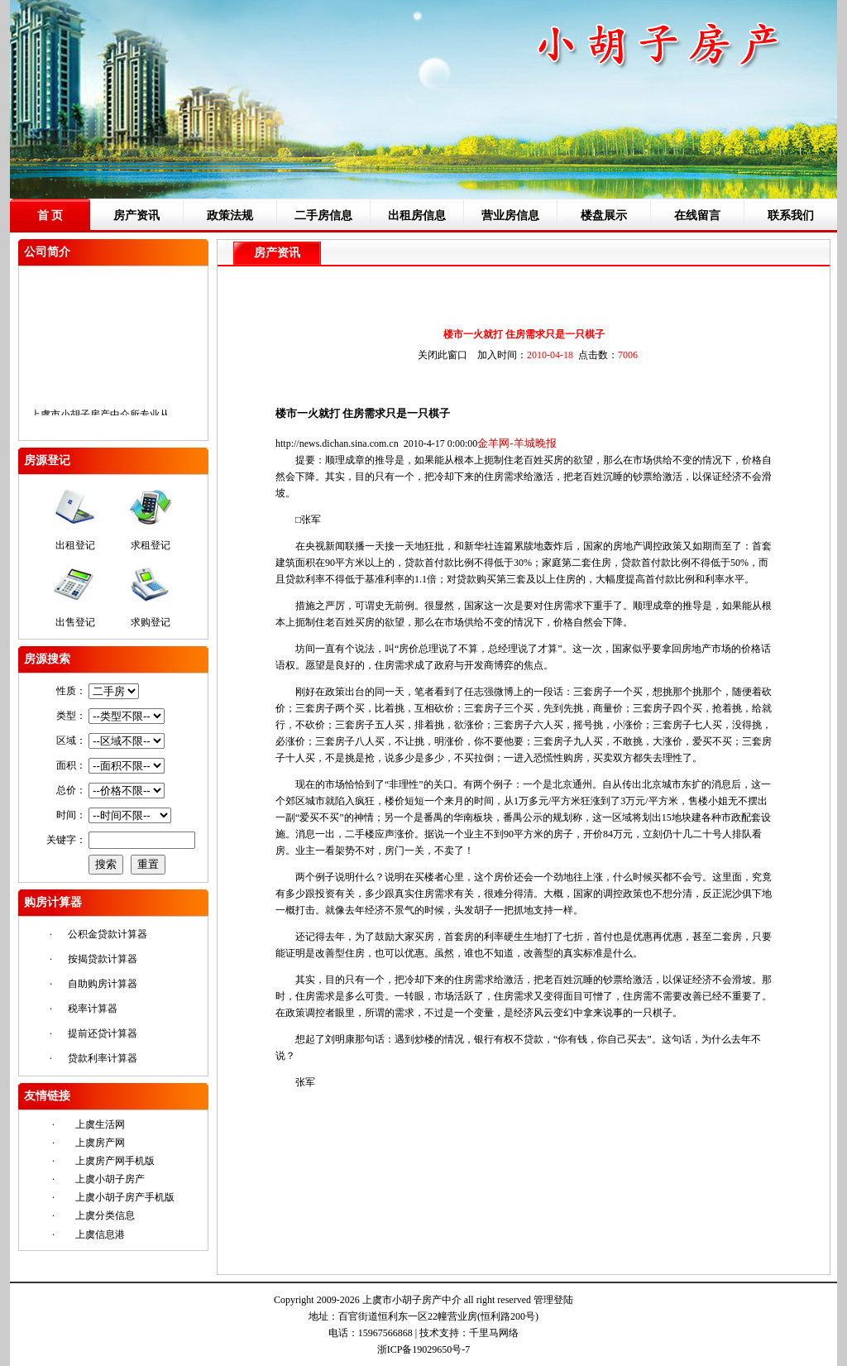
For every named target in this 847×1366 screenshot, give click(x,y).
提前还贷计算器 (102, 1033)
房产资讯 (136, 215)
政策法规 (230, 215)
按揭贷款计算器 (102, 959)
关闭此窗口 (442, 355)
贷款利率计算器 (102, 1058)
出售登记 (75, 622)
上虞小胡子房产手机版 (125, 1197)
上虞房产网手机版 (115, 1161)
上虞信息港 (100, 1234)
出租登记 (75, 545)
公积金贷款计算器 (107, 934)
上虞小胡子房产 (110, 1179)
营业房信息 (510, 215)
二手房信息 (323, 215)
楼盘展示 (604, 215)
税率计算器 (92, 1008)
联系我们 (791, 215)
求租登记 (150, 545)
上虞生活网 (100, 1124)
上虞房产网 (100, 1142)
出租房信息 (417, 215)
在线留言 (697, 215)
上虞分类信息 (105, 1215)
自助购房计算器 (102, 984)
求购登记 (150, 622)
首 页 (50, 215)
